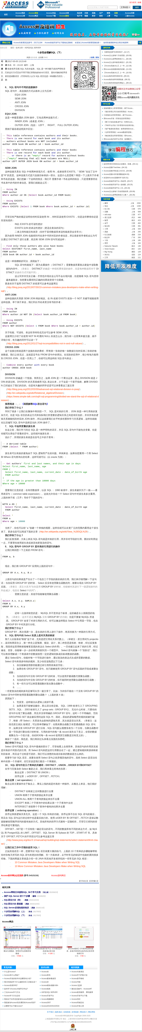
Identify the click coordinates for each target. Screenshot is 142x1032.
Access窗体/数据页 (48, 979)
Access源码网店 (58, 875)
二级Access (129, 16)
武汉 (133, 217)
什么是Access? (10, 972)
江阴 (133, 209)
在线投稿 (66, 1012)
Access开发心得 (77, 1006)
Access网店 (33, 16)
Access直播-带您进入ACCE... (115, 171)
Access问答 (129, 13)
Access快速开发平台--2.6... (114, 188)
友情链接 (75, 1012)
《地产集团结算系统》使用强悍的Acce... (119, 129)
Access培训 (20, 13)
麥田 (106, 203)
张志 (106, 206)
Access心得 (20, 16)
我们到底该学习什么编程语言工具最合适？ (20, 982)
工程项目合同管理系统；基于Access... (118, 115)
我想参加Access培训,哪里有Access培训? (20, 1003)
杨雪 (106, 220)
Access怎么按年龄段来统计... (115, 62)
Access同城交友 (77, 1003)
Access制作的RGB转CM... (114, 76)
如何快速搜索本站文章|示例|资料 (115, 43)
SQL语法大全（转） (13, 900)
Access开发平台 (47, 996)
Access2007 (46, 1003)
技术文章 (19, 48)
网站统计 (83, 1012)
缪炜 (34, 896)
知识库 (79, 13)
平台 (116, 16)
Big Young (108, 252)
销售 (108, 13)
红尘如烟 (107, 235)
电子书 (79, 16)
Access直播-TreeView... (113, 167)
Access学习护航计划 (79, 975)
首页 (6, 15)
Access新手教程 (77, 979)
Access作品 (51, 13)
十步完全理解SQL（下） (15, 915)
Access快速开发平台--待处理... (115, 181)
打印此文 (83, 881)
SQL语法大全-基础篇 (13, 904)
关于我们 (50, 1012)
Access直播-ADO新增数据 (114, 174)
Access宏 (45, 982)
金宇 (106, 223)
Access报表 (45, 989)
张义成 (45, 892)
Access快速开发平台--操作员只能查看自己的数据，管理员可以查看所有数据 (17, 950)
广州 (133, 237)
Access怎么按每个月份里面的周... (117, 191)
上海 (132, 203)
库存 (93, 16)
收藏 (92, 57)
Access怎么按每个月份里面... (115, 55)
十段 (106, 240)
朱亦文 (107, 255)
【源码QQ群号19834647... (114, 52)
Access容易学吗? (10, 985)
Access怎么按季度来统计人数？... (117, 195)
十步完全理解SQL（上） (15, 911)
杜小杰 (107, 209)
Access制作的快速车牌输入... (115, 83)
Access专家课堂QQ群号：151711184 (27, 43)
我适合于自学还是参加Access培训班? (18, 999)
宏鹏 (106, 212)
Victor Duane (109, 249)
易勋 (26, 900)
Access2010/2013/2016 (50, 1006)
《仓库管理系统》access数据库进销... (118, 132)
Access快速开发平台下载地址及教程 (59, 43)
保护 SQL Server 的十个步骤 (17, 896)
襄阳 (133, 252)
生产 (101, 13)
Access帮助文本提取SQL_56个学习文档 (22, 892)
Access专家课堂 (77, 972)
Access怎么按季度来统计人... (115, 59)
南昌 (133, 257)
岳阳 (133, 255)
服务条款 (58, 1012)
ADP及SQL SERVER (33, 48)
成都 (133, 235)
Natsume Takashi (111, 246)
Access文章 (64, 13)
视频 (86, 16)
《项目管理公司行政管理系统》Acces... (119, 112)
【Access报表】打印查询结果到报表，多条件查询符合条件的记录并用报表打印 (80, 950)
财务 (101, 16)
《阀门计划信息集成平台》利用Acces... (119, 122)
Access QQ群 (76, 985)
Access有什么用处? (11, 975)
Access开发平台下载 (79, 996)
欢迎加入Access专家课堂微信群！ (88, 43)
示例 (86, 13)
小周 (106, 229)
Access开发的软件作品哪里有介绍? (17, 979)
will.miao (107, 215)
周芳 (106, 243)
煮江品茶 (107, 217)
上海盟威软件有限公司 (53, 1019)
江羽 (106, 257)
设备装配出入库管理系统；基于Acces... (119, 108)
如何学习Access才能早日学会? (16, 989)
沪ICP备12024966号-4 (59, 1022)
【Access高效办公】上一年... (115, 66)
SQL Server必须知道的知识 (16, 907)
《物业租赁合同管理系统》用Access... (118, 136)
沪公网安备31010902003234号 (80, 1022)
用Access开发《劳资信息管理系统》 (118, 119)
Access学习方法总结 (12, 996)
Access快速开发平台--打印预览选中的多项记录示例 (49, 949)
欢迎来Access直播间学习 (113, 178)
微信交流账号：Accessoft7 (81, 989)
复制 (97, 57)
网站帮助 (91, 1012)
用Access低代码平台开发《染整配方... (118, 139)
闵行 (133, 249)
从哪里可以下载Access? (13, 1006)
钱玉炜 (107, 226)
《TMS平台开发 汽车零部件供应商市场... (119, 125)
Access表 (45, 972)
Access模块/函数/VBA (49, 985)
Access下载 (51, 16)
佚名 (10, 65)
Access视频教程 (47, 999)
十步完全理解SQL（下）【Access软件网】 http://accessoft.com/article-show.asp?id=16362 (0, 878)
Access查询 (45, 975)
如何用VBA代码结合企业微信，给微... (118, 164)
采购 (93, 13)
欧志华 (107, 237)
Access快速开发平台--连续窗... (115, 185)
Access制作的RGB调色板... (114, 79)
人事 (108, 16)
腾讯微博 (89, 992)
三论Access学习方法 (12, 992)
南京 (133, 220)
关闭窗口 (93, 881)
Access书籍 (75, 982)
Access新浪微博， (78, 992)
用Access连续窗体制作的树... (115, 69)
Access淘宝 (75, 999)
